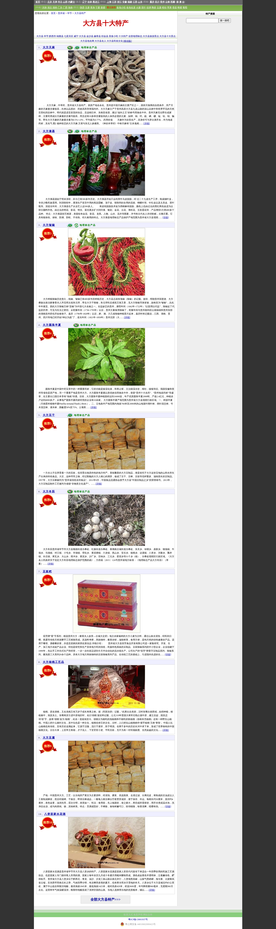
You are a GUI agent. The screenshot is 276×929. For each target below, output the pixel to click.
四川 (157, 2)
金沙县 (89, 36)
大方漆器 (49, 131)
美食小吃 (113, 36)
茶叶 (143, 7)
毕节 (69, 13)
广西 (65, 7)
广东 (60, 7)
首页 (37, 2)
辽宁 (84, 2)
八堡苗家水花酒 (55, 814)
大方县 (39, 36)
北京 (49, 2)
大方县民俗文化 (115, 41)
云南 (167, 2)
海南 (70, 7)
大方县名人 (100, 41)
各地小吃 (121, 7)
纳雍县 (60, 36)
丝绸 (148, 7)
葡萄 (185, 7)
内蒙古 (71, 2)
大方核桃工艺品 (53, 662)
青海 (92, 7)
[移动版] (127, 41)
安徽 (124, 2)
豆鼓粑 (47, 571)
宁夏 (97, 7)
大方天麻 (49, 47)
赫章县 (97, 36)
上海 (109, 2)
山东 (140, 2)
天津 (55, 2)
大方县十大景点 (167, 36)
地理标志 (137, 36)
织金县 (104, 36)
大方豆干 (49, 415)
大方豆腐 (49, 737)
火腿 (138, 7)
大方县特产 (80, 13)
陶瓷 (154, 7)
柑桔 (164, 7)
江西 (135, 2)
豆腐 (159, 7)
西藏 (172, 2)
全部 (130, 36)
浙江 (119, 2)
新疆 (103, 7)
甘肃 (87, 7)
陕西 (82, 7)
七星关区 (68, 36)
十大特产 (123, 36)
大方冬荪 (49, 491)
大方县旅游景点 (151, 36)
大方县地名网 (87, 41)
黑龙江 (96, 2)
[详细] (147, 123)
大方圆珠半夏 (52, 325)
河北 (60, 2)
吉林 (89, 2)
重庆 (152, 2)
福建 (129, 2)
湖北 (49, 7)
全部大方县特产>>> (105, 899)
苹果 (169, 7)
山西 (65, 2)
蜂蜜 (179, 7)
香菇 (174, 7)
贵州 (162, 2)
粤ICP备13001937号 (138, 919)
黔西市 (52, 36)
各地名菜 (131, 7)
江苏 (114, 2)
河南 (44, 7)
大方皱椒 (49, 225)
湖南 (55, 7)
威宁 (76, 36)
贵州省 (61, 13)
